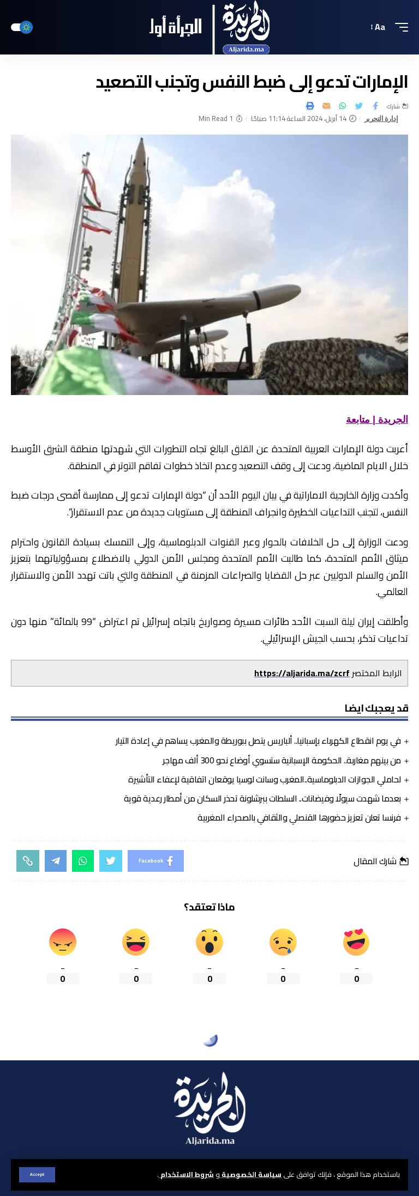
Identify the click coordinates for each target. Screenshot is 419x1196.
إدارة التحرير (381, 118)
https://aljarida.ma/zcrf (302, 673)
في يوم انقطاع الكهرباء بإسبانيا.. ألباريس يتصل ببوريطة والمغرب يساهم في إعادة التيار (258, 740)
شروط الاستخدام (186, 1174)
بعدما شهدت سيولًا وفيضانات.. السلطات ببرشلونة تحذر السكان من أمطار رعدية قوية (262, 798)
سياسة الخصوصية (251, 1174)
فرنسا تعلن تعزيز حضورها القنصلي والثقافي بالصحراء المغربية (299, 817)
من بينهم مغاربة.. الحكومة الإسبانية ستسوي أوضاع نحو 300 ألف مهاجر (282, 760)
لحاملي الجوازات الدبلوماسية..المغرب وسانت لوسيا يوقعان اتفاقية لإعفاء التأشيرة (264, 779)
